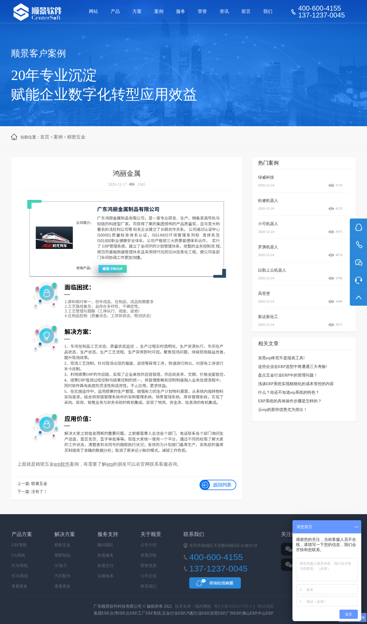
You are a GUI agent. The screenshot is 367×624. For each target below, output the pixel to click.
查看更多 (19, 586)
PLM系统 (19, 565)
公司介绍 (148, 545)
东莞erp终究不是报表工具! (281, 358)
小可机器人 (268, 224)
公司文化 (148, 576)
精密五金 (76, 136)
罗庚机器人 (268, 247)
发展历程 (148, 555)
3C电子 (60, 565)
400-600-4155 (319, 8)
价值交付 (105, 565)
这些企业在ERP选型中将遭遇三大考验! (292, 366)
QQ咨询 (215, 585)
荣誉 (202, 11)
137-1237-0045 (321, 15)
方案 (137, 11)
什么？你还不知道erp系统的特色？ (288, 392)
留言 (246, 11)
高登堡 (264, 293)
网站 (93, 11)
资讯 (224, 11)
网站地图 (265, 606)
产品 (115, 11)
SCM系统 (19, 576)
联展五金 (39, 483)
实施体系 (105, 576)
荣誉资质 (148, 565)
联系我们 (148, 586)
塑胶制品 (62, 555)
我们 (267, 11)
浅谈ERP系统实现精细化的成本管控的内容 (296, 384)
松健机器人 (268, 200)
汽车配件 (62, 576)
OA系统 (18, 555)
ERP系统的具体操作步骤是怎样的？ (290, 401)
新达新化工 (268, 317)
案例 (158, 11)
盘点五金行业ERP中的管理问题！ (288, 375)
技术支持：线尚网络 (193, 606)
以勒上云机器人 (272, 270)
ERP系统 (19, 545)
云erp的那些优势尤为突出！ (282, 409)
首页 (44, 136)
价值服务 (105, 555)
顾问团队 (105, 545)
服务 (180, 11)
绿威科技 (266, 177)
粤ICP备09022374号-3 (232, 606)
